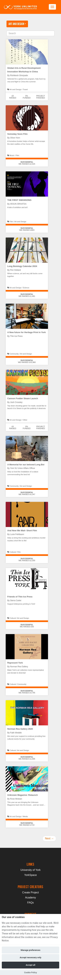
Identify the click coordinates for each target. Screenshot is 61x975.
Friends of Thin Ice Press (20, 596)
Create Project (30, 892)
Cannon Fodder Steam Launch (22, 398)
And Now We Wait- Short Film (22, 530)
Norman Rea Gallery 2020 (20, 729)
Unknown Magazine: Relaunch (22, 795)
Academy (30, 897)
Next (49, 838)
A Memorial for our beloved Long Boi (25, 464)
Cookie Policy (30, 972)
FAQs (30, 902)
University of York (30, 870)
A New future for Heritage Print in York (26, 332)
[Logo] (20, 7)
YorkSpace (30, 875)
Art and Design (17, 24)
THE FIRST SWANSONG (19, 200)
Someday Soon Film (17, 134)
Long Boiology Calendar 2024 (22, 266)
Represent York (15, 663)
